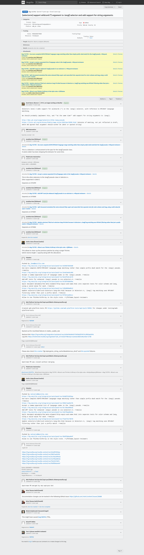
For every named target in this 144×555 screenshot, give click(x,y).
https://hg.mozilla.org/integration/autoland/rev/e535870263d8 (47, 263)
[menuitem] (82, 2)
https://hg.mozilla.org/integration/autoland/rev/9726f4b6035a (47, 279)
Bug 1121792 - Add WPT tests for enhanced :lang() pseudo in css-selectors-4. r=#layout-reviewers (50, 69)
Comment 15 (29, 479)
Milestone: (28, 36)
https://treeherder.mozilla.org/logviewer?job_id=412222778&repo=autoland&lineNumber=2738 (59, 334)
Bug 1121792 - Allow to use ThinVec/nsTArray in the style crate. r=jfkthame (43, 91)
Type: (80, 22)
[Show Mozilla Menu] (23, 2)
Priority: (79, 25)
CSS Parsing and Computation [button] (41, 24)
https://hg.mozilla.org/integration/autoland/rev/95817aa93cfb (47, 401)
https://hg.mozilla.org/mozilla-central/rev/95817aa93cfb (41, 452)
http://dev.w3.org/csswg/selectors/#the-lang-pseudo (43, 118)
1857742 (31, 534)
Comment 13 (29, 428)
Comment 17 (29, 510)
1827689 (31, 318)
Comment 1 (29, 139)
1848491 (31, 525)
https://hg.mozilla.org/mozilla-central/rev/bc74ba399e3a (41, 454)
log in (30, 539)
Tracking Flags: (76, 34)
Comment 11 (29, 355)
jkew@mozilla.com (37, 261)
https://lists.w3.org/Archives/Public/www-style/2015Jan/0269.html (49, 120)
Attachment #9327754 (28, 370)
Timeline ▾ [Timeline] (119, 99)
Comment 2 (29, 168)
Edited (42, 344)
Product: (28, 22)
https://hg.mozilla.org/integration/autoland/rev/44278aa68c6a (47, 410)
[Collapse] (120, 104)
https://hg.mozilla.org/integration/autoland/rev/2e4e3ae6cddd (47, 270)
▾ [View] (114, 7)
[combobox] (56, 2)
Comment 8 (29, 302)
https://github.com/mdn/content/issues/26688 (86, 494)
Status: (29, 34)
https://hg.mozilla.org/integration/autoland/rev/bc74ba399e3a (47, 405)
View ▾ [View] (120, 7)
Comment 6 (29, 241)
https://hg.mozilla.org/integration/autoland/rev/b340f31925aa (47, 394)
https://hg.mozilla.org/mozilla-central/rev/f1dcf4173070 (40, 459)
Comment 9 (29, 324)
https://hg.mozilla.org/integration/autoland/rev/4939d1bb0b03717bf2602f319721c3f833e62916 (62, 332)
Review (120, 54)
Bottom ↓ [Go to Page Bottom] (103, 99)
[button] (118, 2)
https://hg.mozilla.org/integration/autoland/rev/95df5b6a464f (47, 434)
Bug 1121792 (32, 12)
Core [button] (34, 22)
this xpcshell (85, 349)
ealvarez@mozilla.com (38, 392)
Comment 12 (29, 387)
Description (29, 105)
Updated (28, 129)
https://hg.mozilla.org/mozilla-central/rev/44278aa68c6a (41, 457)
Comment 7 (29, 257)
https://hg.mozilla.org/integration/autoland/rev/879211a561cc (47, 293)
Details (115, 54)
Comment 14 (29, 443)
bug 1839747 (42, 515)
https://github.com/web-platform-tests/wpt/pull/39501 (69, 306)
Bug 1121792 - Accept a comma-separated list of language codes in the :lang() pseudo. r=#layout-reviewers (53, 62)
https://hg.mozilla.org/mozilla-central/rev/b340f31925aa (41, 450)
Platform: (28, 26)
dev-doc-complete (44, 504)
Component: (27, 24)
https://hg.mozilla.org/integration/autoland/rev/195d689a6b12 (47, 286)
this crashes (38, 349)
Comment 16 (29, 490)
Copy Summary (109, 7)
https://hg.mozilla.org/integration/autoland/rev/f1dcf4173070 (47, 417)
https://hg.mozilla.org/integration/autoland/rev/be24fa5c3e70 (47, 275)
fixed (91, 38)
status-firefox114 (26, 469)
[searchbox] (56, 2)
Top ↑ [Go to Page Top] (120, 548)
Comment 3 (29, 187)
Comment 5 (29, 216)
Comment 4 (29, 201)
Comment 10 (29, 344)
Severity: (90, 25)
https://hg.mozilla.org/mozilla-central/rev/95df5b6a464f (41, 461)
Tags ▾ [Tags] (111, 99)
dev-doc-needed (33, 235)
